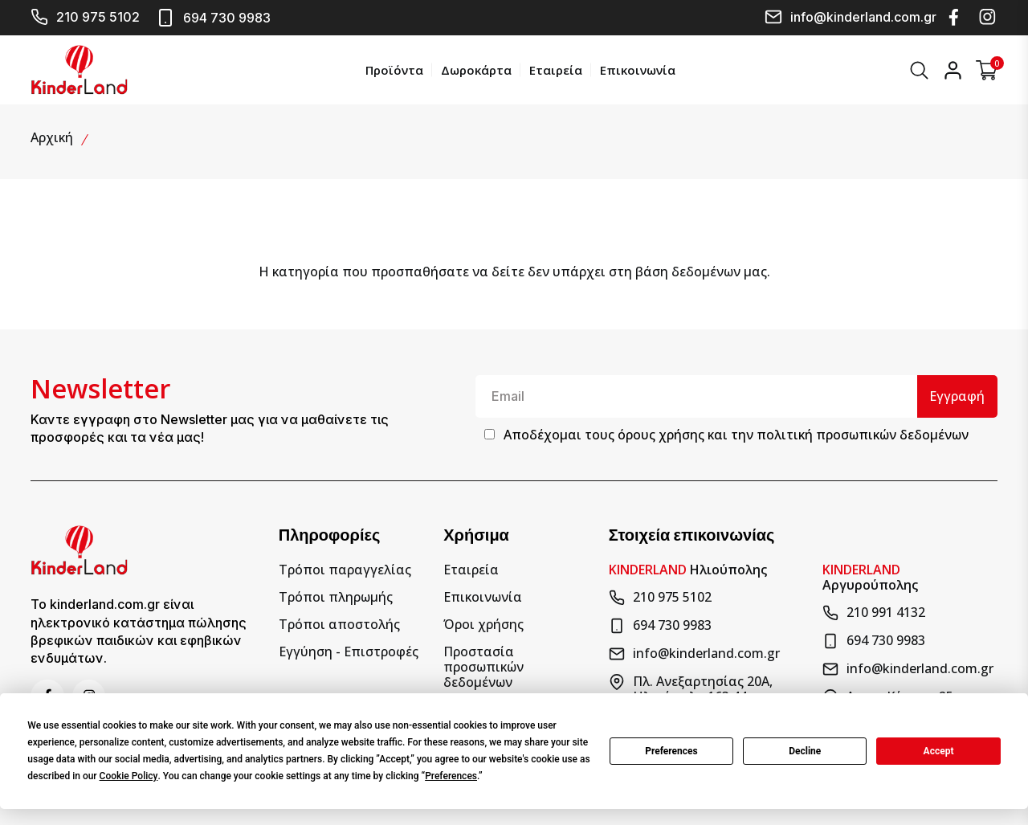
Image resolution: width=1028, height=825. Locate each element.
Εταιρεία (554, 69)
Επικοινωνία (637, 69)
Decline (805, 751)
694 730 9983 (213, 17)
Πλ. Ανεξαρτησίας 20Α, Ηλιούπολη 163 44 (691, 688)
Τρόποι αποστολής (339, 623)
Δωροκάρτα (475, 69)
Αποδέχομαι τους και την (736, 434)
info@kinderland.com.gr (850, 17)
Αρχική (52, 136)
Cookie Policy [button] (129, 776)
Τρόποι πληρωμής (336, 596)
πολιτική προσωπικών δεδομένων (863, 434)
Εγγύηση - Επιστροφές (348, 651)
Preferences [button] (451, 776)
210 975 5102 (85, 17)
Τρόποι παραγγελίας (345, 569)
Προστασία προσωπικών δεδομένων (483, 666)
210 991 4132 (873, 612)
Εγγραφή (957, 395)
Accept (939, 751)
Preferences (671, 751)
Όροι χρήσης (483, 623)
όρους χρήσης (661, 434)
